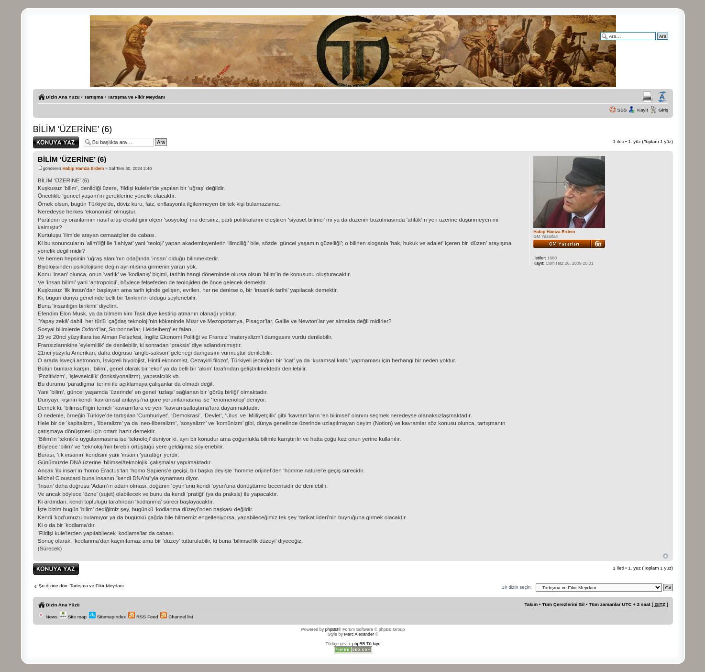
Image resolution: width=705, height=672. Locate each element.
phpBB (331, 629)
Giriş (663, 109)
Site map (73, 616)
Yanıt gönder (56, 142)
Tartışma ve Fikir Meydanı (136, 97)
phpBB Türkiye (366, 643)
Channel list (176, 616)
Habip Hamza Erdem (83, 168)
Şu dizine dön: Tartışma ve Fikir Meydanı (81, 585)
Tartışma (93, 97)
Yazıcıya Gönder (647, 97)
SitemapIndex (107, 616)
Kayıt (642, 109)
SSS (622, 109)
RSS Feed (143, 616)
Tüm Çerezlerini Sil (563, 604)
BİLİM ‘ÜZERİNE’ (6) (72, 129)
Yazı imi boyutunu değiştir (662, 97)
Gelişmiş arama (652, 42)
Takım (531, 604)
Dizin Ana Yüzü (63, 97)
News (47, 616)
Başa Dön (665, 556)
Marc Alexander (359, 634)
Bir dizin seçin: (516, 587)
